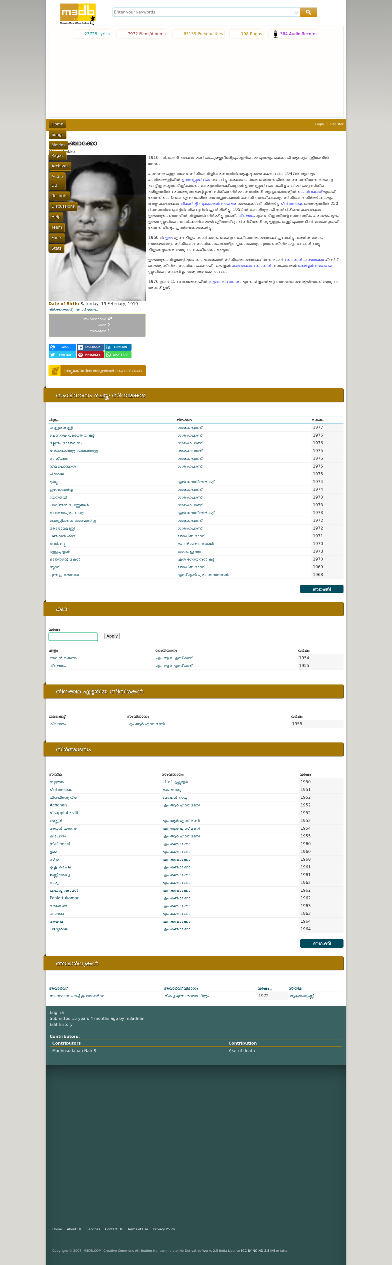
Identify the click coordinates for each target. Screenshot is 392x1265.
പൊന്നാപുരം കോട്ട (67, 512)
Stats (278, 124)
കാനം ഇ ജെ (189, 551)
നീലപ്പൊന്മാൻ (63, 466)
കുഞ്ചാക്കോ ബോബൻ (252, 265)
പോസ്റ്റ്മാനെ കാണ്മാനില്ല (73, 520)
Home (57, 124)
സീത (54, 859)
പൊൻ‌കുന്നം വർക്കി (196, 543)
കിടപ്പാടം (247, 215)
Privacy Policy (164, 1229)
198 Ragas (251, 33)
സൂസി (55, 567)
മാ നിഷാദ (59, 458)
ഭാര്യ (54, 882)
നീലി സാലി (60, 843)
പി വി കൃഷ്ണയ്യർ (175, 781)
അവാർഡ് (58, 988)
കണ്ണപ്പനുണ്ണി (61, 427)
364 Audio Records (299, 33)
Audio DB (158, 124)
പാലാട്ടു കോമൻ (64, 890)
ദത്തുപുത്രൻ (60, 551)
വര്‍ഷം (54, 629)
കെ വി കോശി (310, 191)
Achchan (58, 805)
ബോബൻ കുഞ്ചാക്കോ (304, 259)
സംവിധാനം (87, 309)
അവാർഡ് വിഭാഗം (181, 988)
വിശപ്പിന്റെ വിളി (64, 797)
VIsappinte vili (64, 812)
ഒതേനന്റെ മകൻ (65, 559)
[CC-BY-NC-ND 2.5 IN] (258, 1251)
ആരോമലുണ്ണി (62, 528)
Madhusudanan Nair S (74, 1050)
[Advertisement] (196, 77)
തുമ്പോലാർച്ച (61, 489)
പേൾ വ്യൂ (57, 543)
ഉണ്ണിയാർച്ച (60, 874)
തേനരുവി (58, 497)
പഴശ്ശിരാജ (59, 929)
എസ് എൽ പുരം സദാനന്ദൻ (203, 574)
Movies (95, 124)
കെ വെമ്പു (171, 789)
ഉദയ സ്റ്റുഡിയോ (196, 179)
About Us (74, 1229)
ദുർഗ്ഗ (54, 481)
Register (337, 124)
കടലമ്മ (57, 913)
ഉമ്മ (169, 237)
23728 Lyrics (97, 33)
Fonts (261, 124)
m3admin (135, 1018)
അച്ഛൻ (56, 820)
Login (319, 124)
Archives (134, 124)
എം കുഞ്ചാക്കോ (176, 843)
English (57, 1012)
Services (93, 1229)
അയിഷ (56, 921)
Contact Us (113, 1229)
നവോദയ (323, 265)
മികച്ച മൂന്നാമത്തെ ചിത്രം (187, 995)
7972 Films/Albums (147, 33)
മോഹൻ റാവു (174, 797)
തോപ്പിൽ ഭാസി (191, 536)
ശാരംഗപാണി (190, 427)
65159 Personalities (203, 33)
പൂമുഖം (54, 133)
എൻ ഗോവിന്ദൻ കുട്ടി (196, 481)
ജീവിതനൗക (292, 203)
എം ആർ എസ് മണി (174, 657)
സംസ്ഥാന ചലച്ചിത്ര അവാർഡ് (77, 995)
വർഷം (265, 988)
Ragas (114, 124)
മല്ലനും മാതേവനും (225, 281)
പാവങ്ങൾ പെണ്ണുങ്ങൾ (69, 505)
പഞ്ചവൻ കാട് (62, 536)
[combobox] (214, 12)
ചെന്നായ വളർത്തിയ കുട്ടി (72, 435)
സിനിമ (295, 988)
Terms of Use (138, 1229)
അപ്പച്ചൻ (306, 265)
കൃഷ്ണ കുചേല (60, 867)
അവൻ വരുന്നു (63, 657)
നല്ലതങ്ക (57, 781)
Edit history (61, 1024)
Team (245, 124)
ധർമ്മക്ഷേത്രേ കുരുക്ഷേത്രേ (74, 450)
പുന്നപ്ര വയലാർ (64, 574)
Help (229, 124)
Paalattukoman (65, 898)
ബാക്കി (322, 589)
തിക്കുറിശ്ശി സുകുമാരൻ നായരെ (208, 203)
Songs (75, 124)
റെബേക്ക (58, 905)
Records (181, 124)
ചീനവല (57, 474)
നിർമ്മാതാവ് (60, 309)
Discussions (206, 124)
